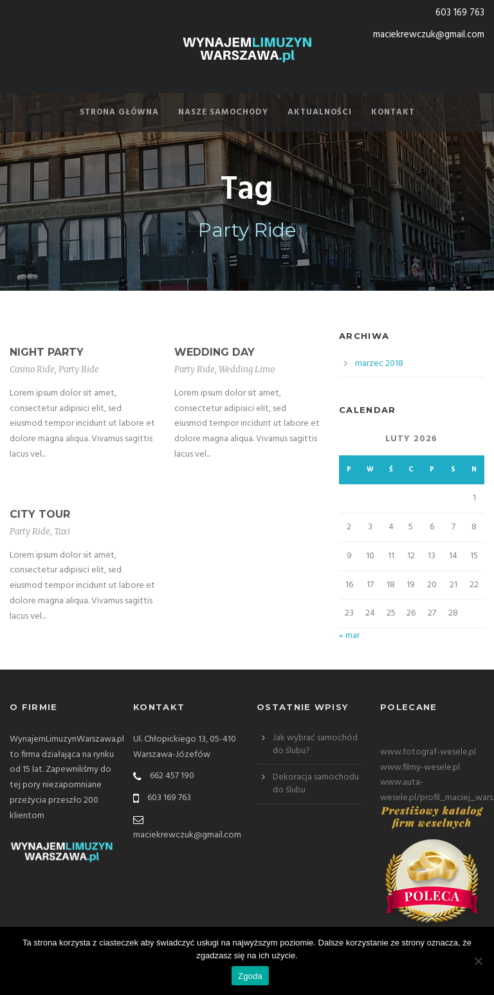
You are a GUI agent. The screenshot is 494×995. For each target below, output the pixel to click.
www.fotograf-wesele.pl (428, 752)
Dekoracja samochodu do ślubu (316, 784)
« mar (349, 635)
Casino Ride (32, 369)
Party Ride (79, 369)
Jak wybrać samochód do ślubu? (315, 744)
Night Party (47, 352)
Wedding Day (214, 352)
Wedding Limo (247, 369)
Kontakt (393, 112)
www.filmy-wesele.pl (420, 767)
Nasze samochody (223, 112)
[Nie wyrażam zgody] (477, 960)
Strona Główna (119, 112)
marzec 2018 (379, 363)
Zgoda (250, 976)
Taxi (62, 531)
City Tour (40, 514)
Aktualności (320, 112)
